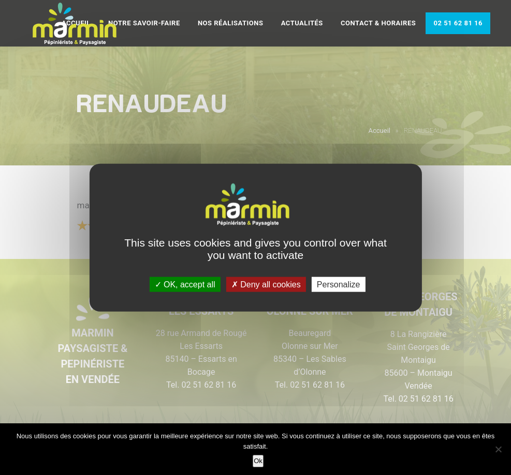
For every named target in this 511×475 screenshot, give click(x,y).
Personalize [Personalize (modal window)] (338, 284)
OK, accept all (185, 284)
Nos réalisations (231, 23)
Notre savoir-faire (144, 23)
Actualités (302, 23)
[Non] (498, 449)
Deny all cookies (266, 284)
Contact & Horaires (378, 23)
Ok (258, 461)
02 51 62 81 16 (458, 23)
